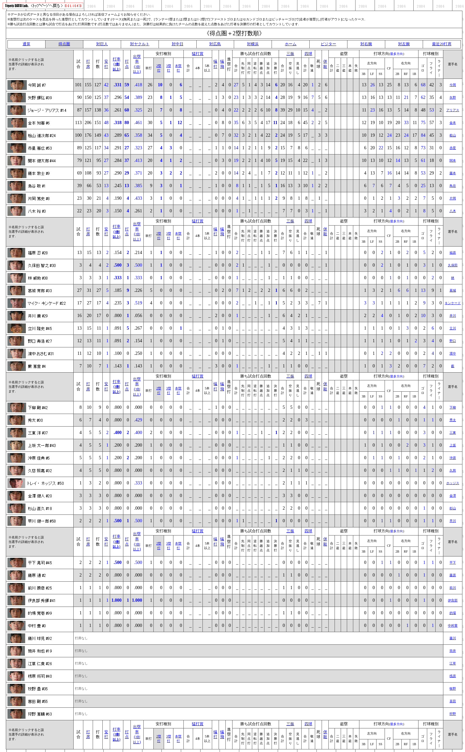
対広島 (215, 44)
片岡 (453, 198)
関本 (453, 160)
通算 (26, 44)
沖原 (453, 458)
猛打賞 (197, 53)
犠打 (215, 64)
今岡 (453, 85)
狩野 (453, 713)
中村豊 (453, 625)
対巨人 (102, 44)
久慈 (453, 470)
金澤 (453, 495)
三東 (453, 432)
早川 (453, 521)
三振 (290, 53)
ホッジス (452, 483)
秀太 (453, 420)
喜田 (453, 701)
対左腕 (404, 44)
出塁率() (137, 64)
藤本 (453, 173)
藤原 (453, 575)
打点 (127, 64)
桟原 (453, 676)
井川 (453, 315)
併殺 (325, 64)
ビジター (328, 44)
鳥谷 (453, 185)
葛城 (453, 290)
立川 (453, 328)
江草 (453, 663)
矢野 (453, 97)
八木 (453, 211)
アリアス (452, 110)
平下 (453, 562)
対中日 (177, 44)
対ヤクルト (140, 44)
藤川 (453, 638)
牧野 (453, 688)
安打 (106, 64)
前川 (453, 587)
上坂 (453, 445)
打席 (88, 64)
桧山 (453, 135)
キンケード (453, 303)
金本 (453, 122)
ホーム (290, 44)
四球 (308, 53)
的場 (453, 613)
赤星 (453, 148)
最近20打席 (441, 44)
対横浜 (253, 44)
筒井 (453, 650)
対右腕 (366, 44)
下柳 (453, 407)
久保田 (453, 265)
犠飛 (222, 64)
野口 (453, 341)
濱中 (453, 353)
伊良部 (453, 600)
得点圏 (64, 44)
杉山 (453, 508)
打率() (116, 64)
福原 (453, 252)
